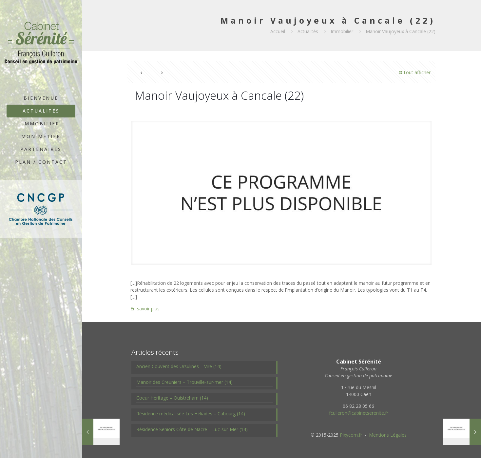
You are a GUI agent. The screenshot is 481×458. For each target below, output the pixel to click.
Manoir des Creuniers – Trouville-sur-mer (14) (184, 382)
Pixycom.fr (351, 435)
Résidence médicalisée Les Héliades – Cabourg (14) (190, 413)
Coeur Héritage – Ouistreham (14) (172, 398)
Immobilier (342, 31)
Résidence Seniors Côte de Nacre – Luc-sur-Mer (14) (192, 429)
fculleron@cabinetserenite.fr (358, 413)
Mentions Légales (388, 435)
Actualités (308, 31)
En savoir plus (145, 308)
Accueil (277, 31)
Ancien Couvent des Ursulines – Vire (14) (178, 366)
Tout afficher (414, 72)
